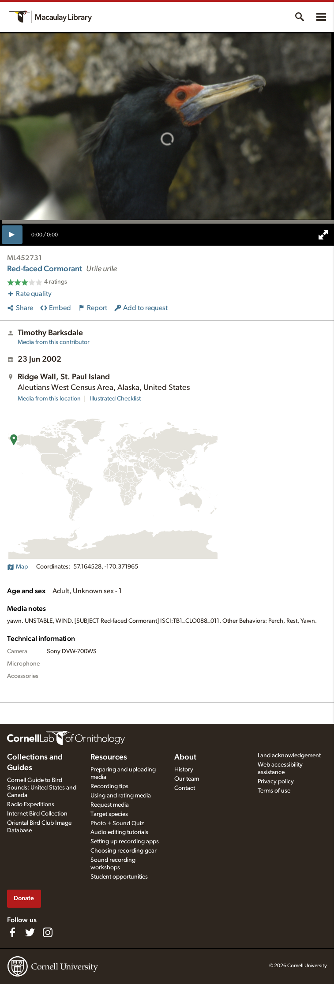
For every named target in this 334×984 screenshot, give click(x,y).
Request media (109, 805)
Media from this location (49, 399)
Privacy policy (276, 781)
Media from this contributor (54, 342)
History (183, 770)
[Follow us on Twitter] (30, 932)
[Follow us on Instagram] (47, 932)
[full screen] (323, 235)
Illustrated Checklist (115, 399)
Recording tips (109, 786)
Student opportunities (119, 877)
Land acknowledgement (289, 755)
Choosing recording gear (123, 851)
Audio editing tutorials (119, 832)
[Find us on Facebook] (12, 932)
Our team (186, 779)
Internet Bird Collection (37, 814)
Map (17, 567)
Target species (109, 814)
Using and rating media (120, 796)
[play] (12, 234)
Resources (108, 757)
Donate (24, 898)
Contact (184, 788)
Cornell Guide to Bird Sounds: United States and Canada (41, 787)
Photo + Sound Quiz (117, 823)
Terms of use (274, 791)
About (185, 757)
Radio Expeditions (30, 804)
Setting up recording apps (124, 841)
